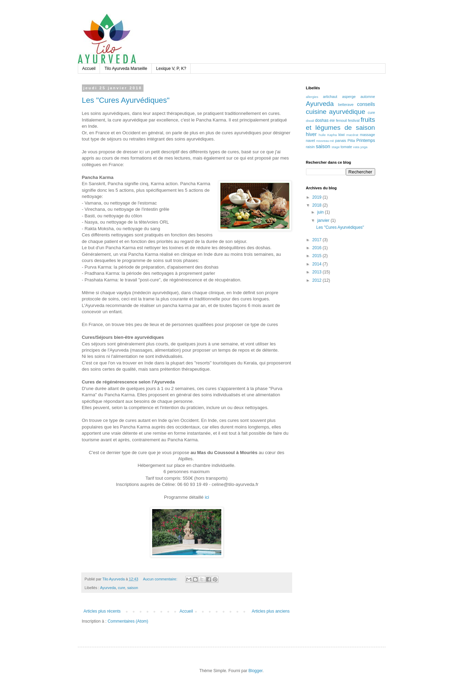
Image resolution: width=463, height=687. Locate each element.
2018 (317, 205)
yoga (364, 147)
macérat (352, 135)
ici (207, 497)
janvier (324, 220)
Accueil (89, 68)
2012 (317, 280)
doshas (321, 120)
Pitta (351, 140)
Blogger (256, 670)
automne (367, 96)
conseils (366, 104)
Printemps (365, 140)
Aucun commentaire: (160, 579)
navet (310, 140)
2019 (317, 197)
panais (340, 140)
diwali (310, 121)
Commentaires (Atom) (128, 621)
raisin (310, 147)
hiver (311, 134)
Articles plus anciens (270, 611)
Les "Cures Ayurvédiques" (126, 100)
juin (321, 212)
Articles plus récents (102, 611)
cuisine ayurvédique (335, 111)
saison (132, 588)
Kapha (332, 135)
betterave (346, 104)
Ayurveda (108, 588)
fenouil (341, 120)
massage (367, 135)
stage (336, 147)
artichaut (330, 96)
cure (121, 588)
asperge (348, 96)
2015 (317, 255)
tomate (346, 147)
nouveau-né (325, 141)
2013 (317, 272)
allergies (312, 97)
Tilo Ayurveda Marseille (125, 68)
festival (354, 120)
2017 (317, 239)
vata (356, 147)
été (332, 120)
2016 (317, 247)
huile (322, 135)
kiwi (342, 135)
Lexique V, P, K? (171, 68)
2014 (317, 264)
